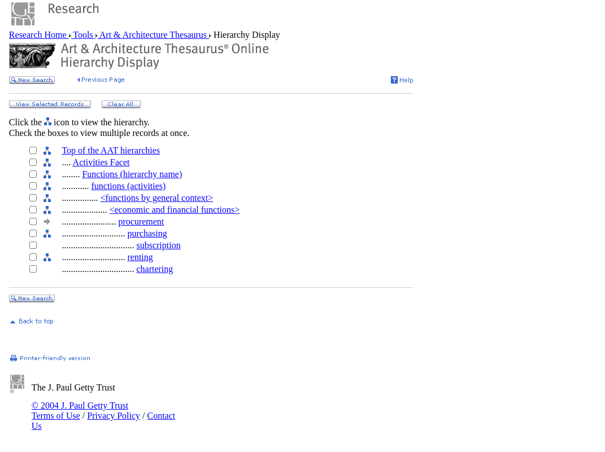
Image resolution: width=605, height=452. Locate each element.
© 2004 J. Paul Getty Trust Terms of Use (80, 410)
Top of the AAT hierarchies (111, 150)
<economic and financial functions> (174, 209)
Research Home (39, 35)
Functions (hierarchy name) (132, 174)
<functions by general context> (156, 198)
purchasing (147, 233)
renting (140, 257)
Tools (83, 35)
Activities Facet (101, 162)
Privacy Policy (113, 415)
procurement (141, 221)
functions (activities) (128, 186)
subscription (158, 245)
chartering (154, 269)
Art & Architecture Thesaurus (153, 35)
